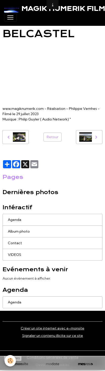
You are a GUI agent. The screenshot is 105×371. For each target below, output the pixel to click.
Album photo (19, 231)
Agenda (14, 219)
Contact (15, 243)
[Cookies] (10, 360)
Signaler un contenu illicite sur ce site (52, 335)
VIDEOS (14, 254)
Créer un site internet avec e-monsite (52, 328)
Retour (52, 137)
